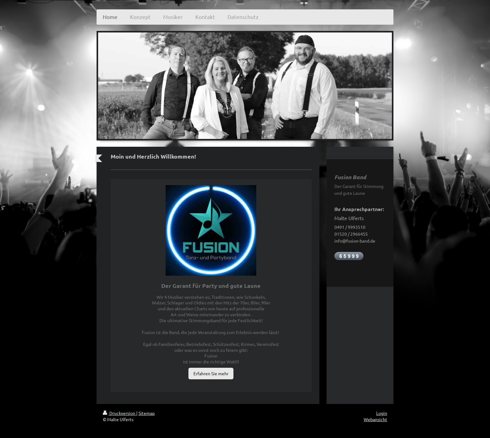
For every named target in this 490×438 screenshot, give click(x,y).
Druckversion (119, 413)
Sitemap (146, 413)
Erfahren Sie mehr (210, 373)
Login (381, 413)
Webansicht (375, 419)
